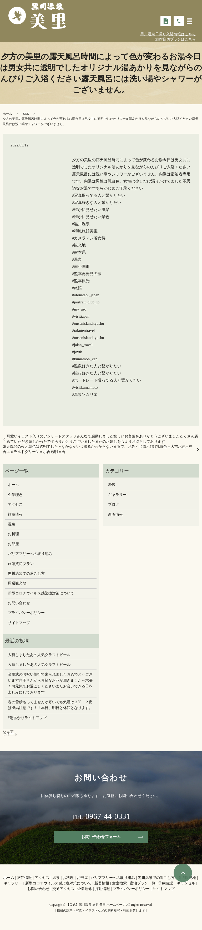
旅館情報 (15, 514)
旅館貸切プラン (21, 564)
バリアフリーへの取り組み (30, 554)
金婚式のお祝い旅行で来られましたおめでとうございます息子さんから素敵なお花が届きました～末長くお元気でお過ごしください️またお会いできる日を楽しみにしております (50, 683)
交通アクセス (63, 890)
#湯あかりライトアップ (27, 718)
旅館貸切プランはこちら (175, 39)
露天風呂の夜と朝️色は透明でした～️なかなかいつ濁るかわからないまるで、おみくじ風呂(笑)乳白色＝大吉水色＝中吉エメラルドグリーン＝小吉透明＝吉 (98, 449)
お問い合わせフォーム (101, 837)
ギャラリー (117, 495)
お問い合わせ (19, 603)
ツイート (10, 734)
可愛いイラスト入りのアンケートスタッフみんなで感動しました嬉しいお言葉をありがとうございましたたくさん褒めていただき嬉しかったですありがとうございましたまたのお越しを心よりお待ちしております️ (102, 439)
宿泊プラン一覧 (142, 884)
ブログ (113, 504)
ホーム (7, 114)
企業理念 (15, 495)
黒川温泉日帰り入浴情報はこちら (168, 34)
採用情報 (102, 890)
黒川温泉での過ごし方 (26, 573)
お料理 (13, 534)
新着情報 (115, 514)
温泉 (11, 524)
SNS (26, 114)
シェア (8, 732)
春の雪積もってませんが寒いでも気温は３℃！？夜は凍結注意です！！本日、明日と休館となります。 (50, 705)
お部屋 (13, 544)
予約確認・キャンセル (176, 884)
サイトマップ (19, 623)
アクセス (15, 504)
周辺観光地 (17, 583)
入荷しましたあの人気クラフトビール (39, 655)
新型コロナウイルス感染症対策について (41, 593)
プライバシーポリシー (26, 613)
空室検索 (119, 884)
